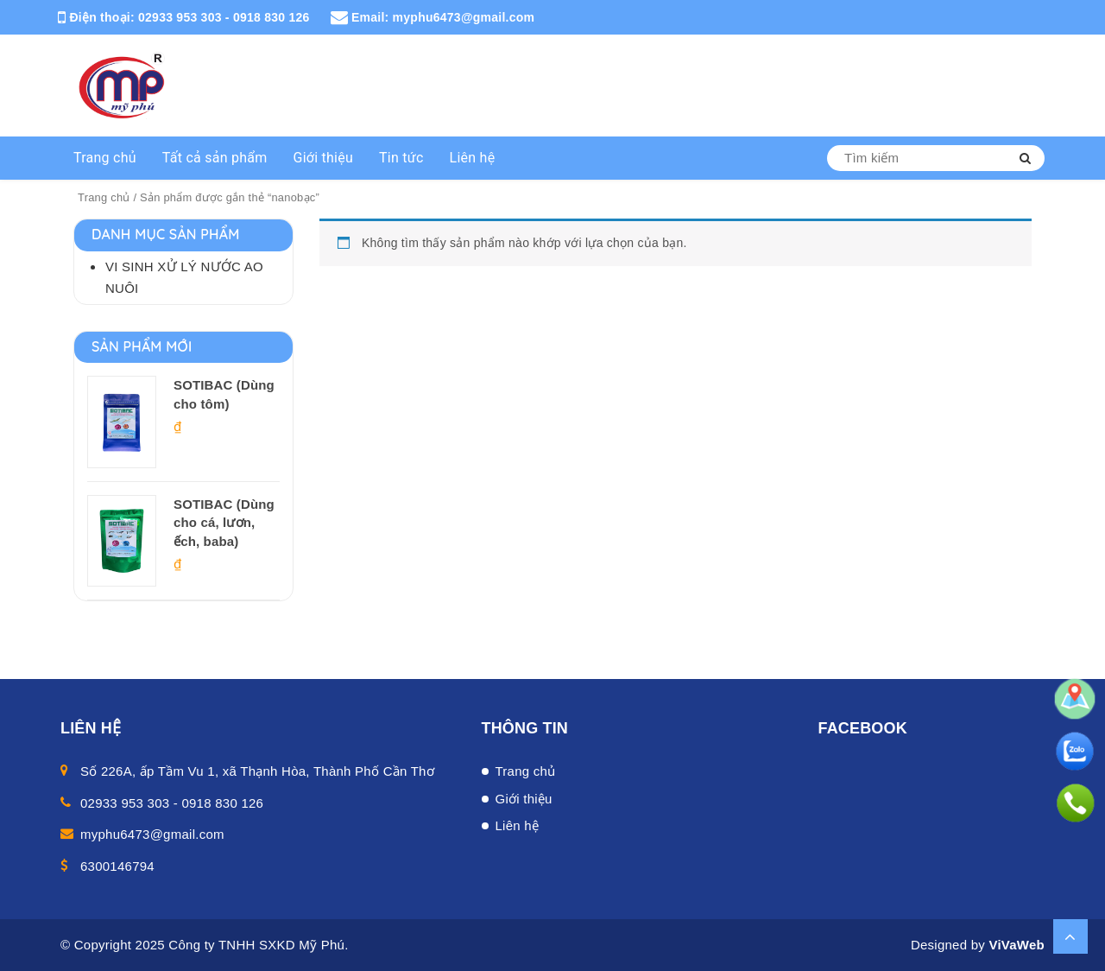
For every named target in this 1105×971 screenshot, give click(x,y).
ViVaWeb (1016, 944)
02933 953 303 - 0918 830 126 (224, 17)
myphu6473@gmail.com (464, 17)
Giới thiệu (324, 157)
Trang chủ (104, 157)
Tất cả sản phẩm (215, 157)
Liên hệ (473, 157)
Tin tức (401, 157)
